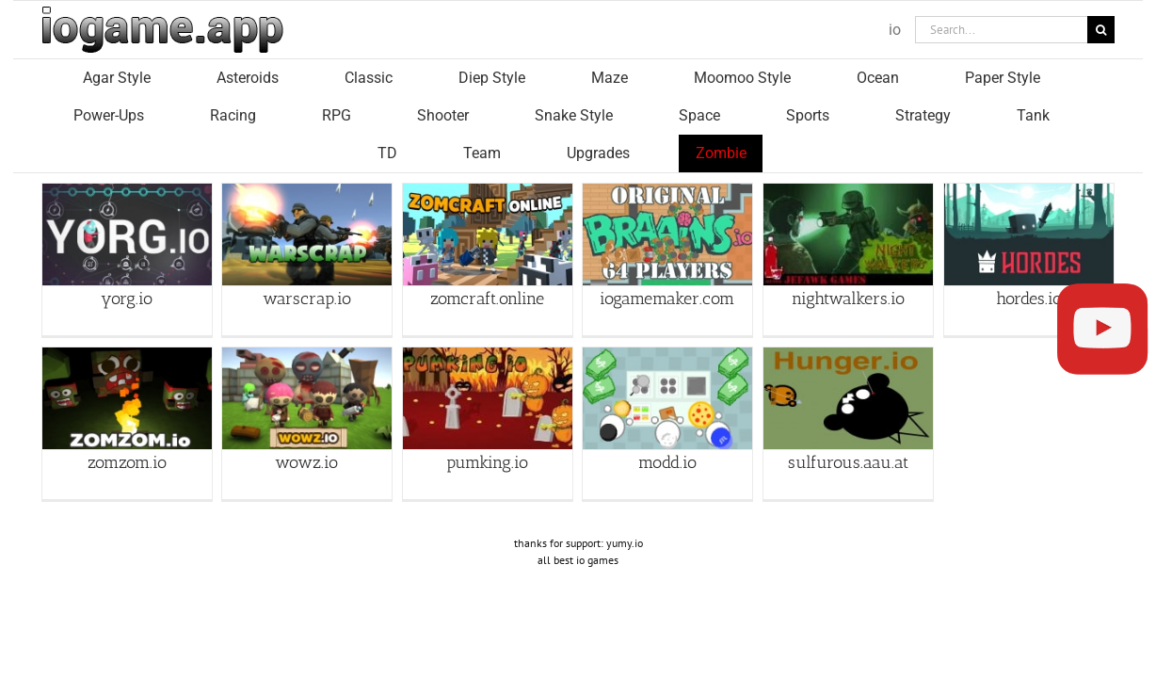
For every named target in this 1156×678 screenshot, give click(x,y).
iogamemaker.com (667, 260)
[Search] (1101, 29)
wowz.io (306, 424)
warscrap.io (307, 260)
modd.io (667, 424)
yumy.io (624, 505)
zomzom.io (127, 424)
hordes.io (1029, 260)
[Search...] (1001, 29)
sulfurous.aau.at (848, 424)
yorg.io (127, 260)
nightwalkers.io (848, 260)
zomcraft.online (487, 260)
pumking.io (487, 424)
